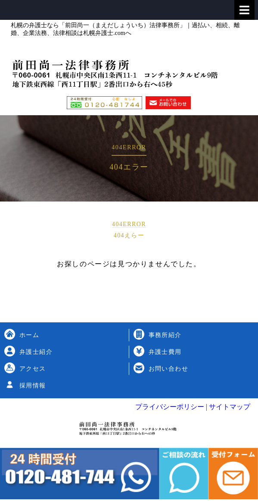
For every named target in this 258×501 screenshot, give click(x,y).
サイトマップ (228, 406)
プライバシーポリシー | (171, 406)
